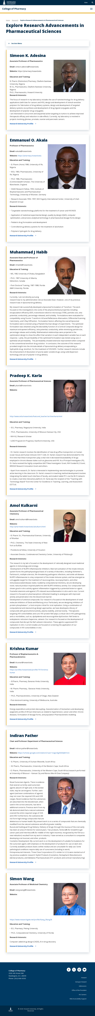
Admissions (82, 986)
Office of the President (79, 990)
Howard (83, 978)
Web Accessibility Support (78, 999)
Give (85, 2)
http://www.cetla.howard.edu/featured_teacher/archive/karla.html (36, 416)
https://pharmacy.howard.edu (29, 155)
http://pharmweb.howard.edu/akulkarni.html (28, 526)
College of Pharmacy (14, 8)
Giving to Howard (80, 982)
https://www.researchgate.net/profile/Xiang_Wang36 (31, 919)
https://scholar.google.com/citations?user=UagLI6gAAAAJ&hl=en (43, 753)
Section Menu (16, 43)
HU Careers (82, 995)
